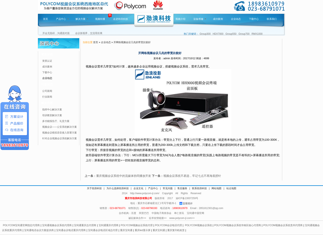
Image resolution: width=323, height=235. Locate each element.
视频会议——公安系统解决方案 (59, 126)
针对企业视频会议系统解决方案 (59, 138)
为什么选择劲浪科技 (117, 188)
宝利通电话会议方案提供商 (39, 230)
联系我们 (272, 19)
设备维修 (199, 19)
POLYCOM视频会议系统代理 (137, 225)
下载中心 (254, 19)
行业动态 (47, 84)
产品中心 (62, 19)
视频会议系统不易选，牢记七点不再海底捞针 (192, 175)
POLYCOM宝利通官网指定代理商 (21, 225)
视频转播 (100, 19)
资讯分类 (47, 54)
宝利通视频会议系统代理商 (57, 225)
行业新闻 (47, 96)
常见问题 (168, 188)
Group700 (244, 33)
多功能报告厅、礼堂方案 (55, 121)
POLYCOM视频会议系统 (198, 225)
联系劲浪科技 (199, 188)
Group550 (230, 33)
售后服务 (182, 188)
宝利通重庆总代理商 (85, 225)
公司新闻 (47, 91)
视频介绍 (180, 19)
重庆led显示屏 (142, 230)
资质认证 (47, 60)
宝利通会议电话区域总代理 (103, 230)
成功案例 (218, 19)
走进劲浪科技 (120, 19)
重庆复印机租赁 (176, 230)
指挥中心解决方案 (52, 109)
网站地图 (216, 188)
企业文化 (138, 188)
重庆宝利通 (126, 230)
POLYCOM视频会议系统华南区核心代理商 (237, 225)
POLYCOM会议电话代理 (168, 225)
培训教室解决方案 (52, 115)
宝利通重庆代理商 (108, 225)
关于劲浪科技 (94, 188)
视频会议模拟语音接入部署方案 (59, 132)
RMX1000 (257, 33)
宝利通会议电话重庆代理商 (71, 230)
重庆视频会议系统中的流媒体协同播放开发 (123, 175)
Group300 (205, 33)
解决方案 (82, 19)
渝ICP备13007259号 (187, 198)
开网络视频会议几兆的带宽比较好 (132, 42)
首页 (45, 19)
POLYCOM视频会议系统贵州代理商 (283, 225)
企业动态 (236, 19)
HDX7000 (218, 33)
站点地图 (231, 188)
